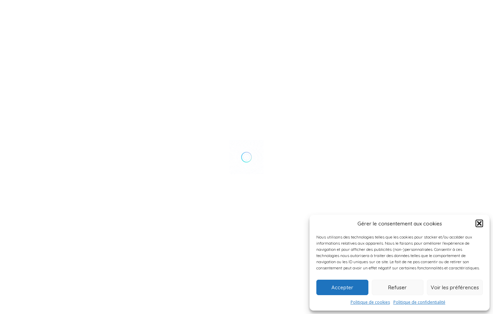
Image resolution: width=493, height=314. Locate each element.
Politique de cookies (370, 302)
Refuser (397, 287)
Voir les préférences (455, 287)
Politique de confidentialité (419, 302)
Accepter (342, 287)
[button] (479, 223)
